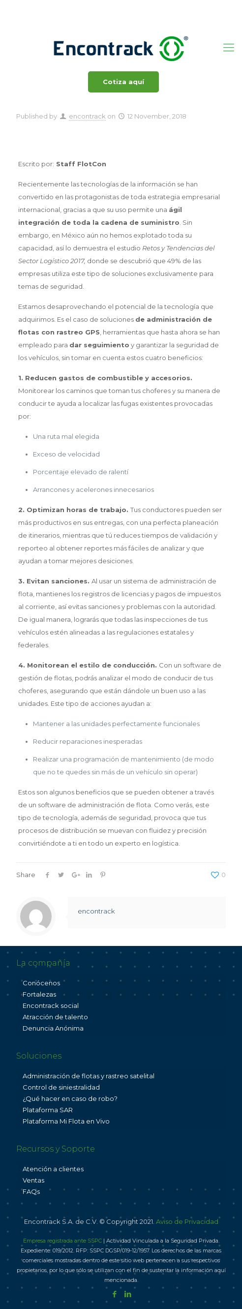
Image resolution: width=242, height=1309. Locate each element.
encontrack (87, 116)
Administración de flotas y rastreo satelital (88, 1076)
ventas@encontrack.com (154, 7)
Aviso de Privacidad (187, 1221)
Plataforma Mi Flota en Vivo (66, 1121)
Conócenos (41, 983)
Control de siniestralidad (61, 1087)
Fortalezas (39, 994)
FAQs (31, 1191)
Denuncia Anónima (53, 1028)
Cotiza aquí (123, 82)
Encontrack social (51, 1005)
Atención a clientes (53, 1169)
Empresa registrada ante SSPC (62, 1240)
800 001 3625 (78, 7)
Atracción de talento (55, 1017)
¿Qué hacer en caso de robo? (70, 1098)
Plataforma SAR (48, 1110)
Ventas (33, 1180)
